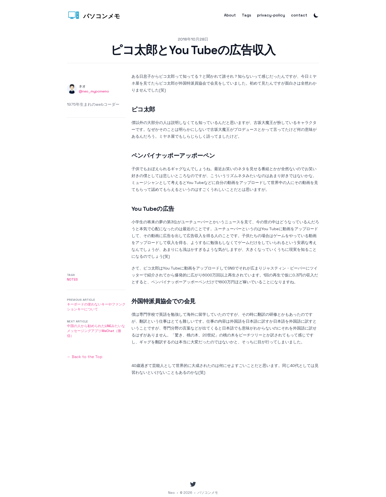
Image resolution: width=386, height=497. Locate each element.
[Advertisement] (96, 191)
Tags (246, 15)
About (230, 15)
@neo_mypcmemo (94, 91)
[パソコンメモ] (93, 15)
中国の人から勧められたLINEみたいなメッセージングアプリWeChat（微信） (96, 331)
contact (299, 15)
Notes (72, 279)
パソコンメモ (207, 492)
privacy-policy (271, 15)
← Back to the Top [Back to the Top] (84, 356)
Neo (171, 492)
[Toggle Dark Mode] (316, 15)
